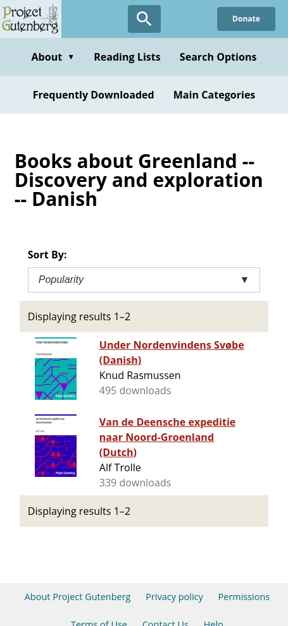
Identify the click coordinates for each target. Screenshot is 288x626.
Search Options (218, 57)
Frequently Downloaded (93, 95)
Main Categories (214, 95)
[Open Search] (144, 19)
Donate (246, 18)
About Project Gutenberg (78, 597)
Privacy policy (174, 597)
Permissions (244, 597)
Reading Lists (127, 57)
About (53, 56)
